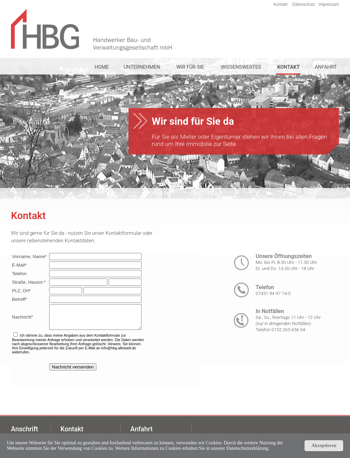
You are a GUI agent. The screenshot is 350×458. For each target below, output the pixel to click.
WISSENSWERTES (241, 67)
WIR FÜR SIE (190, 67)
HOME (102, 67)
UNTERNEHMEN (142, 67)
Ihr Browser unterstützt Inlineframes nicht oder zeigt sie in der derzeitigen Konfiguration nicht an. (105, 319)
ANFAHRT (326, 67)
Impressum (329, 4)
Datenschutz (304, 4)
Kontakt (281, 4)
